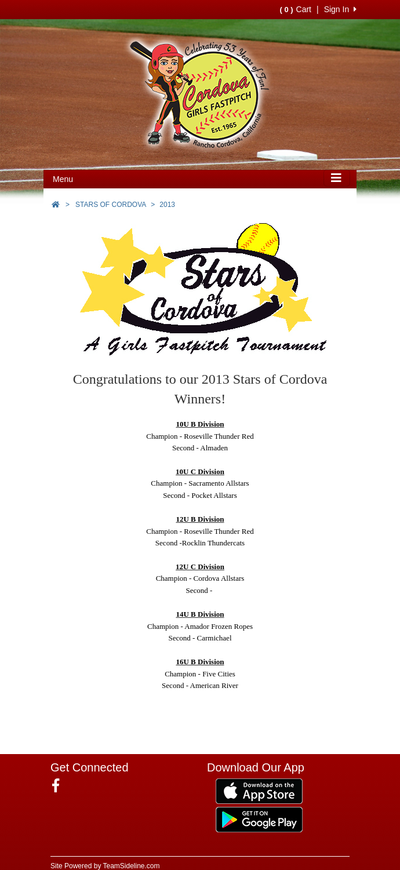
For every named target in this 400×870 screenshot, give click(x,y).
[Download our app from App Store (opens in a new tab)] (259, 790)
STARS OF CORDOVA (110, 205)
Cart (295, 9)
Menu (63, 179)
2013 (167, 205)
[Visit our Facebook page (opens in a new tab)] (60, 785)
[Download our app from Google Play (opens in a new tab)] (259, 819)
